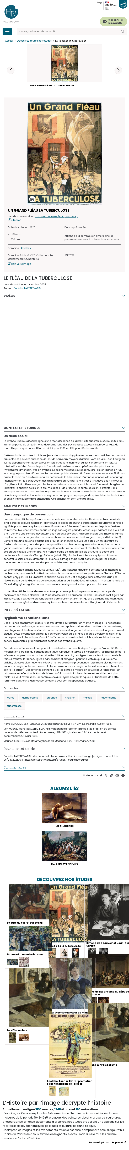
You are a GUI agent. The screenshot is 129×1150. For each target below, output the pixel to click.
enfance (52, 699)
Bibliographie (14, 718)
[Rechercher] (67, 31)
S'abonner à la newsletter (115, 21)
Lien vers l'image (21, 265)
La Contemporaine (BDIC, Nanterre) (56, 218)
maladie (88, 699)
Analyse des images (20, 508)
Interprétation (17, 611)
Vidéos (9, 297)
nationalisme (108, 699)
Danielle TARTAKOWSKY (27, 290)
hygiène (70, 699)
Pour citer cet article (19, 750)
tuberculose (14, 707)
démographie (30, 699)
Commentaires (15, 769)
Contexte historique (22, 429)
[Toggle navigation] (7, 31)
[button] (118, 70)
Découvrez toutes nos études (35, 41)
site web (16, 222)
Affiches (26, 250)
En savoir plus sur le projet (106, 1146)
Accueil (9, 41)
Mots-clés (11, 690)
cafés (10, 699)
